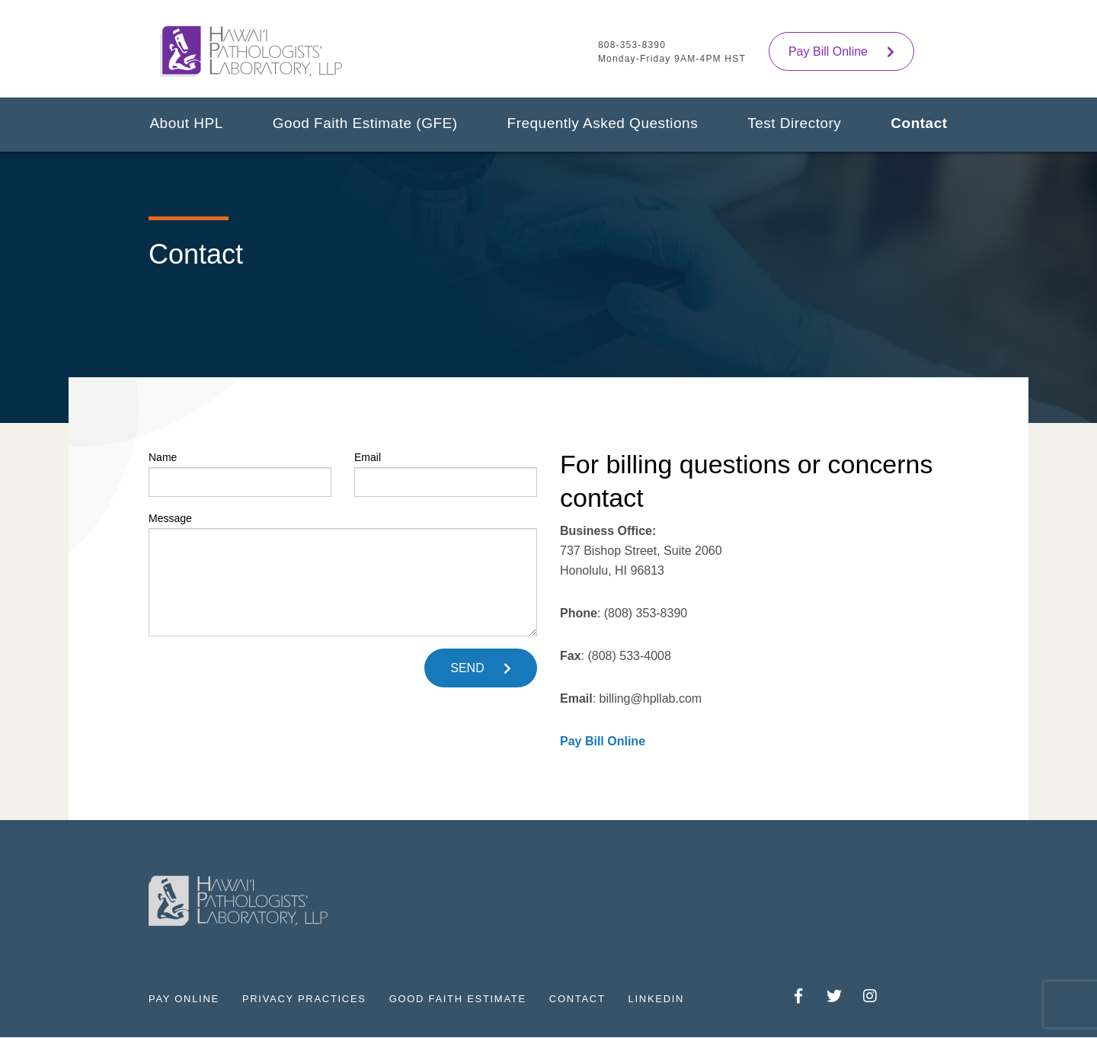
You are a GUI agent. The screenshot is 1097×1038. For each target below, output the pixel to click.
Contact (919, 123)
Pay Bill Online (828, 51)
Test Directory (794, 123)
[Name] (240, 482)
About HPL (185, 123)
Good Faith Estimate (457, 999)
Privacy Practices (304, 999)
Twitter (834, 997)
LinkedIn (656, 999)
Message (343, 574)
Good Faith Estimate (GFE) (365, 123)
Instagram (870, 997)
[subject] (343, 582)
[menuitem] (185, 129)
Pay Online (184, 999)
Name (240, 474)
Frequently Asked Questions (603, 123)
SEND (467, 668)
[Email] (445, 482)
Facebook (798, 997)
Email (445, 474)
